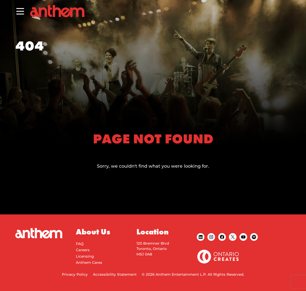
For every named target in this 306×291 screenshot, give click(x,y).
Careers (83, 250)
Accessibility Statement (115, 274)
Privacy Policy (75, 274)
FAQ (80, 244)
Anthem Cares (89, 262)
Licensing (85, 256)
